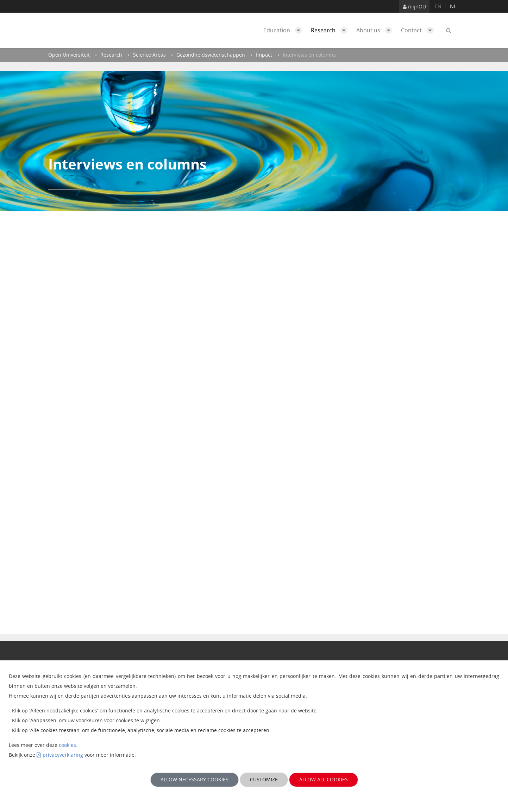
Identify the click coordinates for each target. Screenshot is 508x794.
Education (284, 30)
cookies (67, 745)
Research (331, 30)
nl (453, 6)
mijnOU (414, 6)
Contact (419, 30)
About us (376, 30)
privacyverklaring (63, 754)
